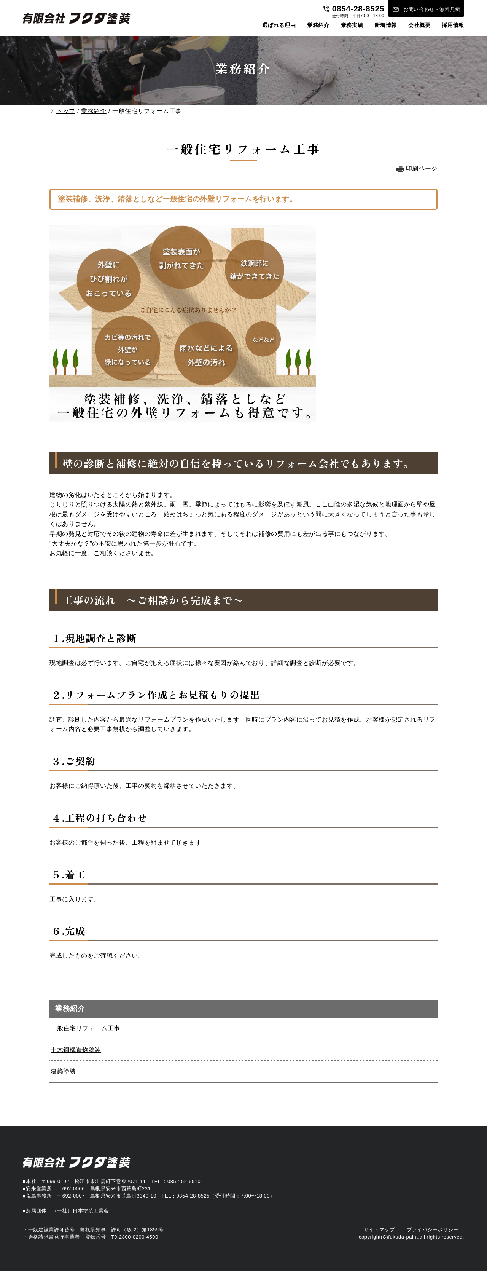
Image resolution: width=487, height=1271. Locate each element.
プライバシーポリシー (432, 1230)
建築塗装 (63, 1071)
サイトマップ (379, 1230)
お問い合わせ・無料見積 (431, 9)
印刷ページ (422, 168)
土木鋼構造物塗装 (76, 1050)
